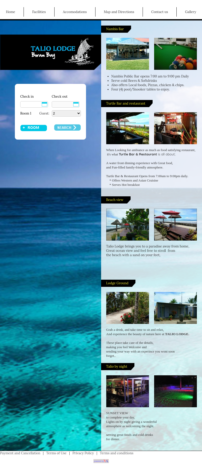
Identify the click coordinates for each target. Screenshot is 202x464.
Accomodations (75, 12)
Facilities (39, 12)
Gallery (190, 12)
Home (10, 12)
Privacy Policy (83, 453)
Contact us (159, 12)
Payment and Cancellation (20, 453)
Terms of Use (56, 453)
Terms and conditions (116, 453)
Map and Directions (119, 12)
